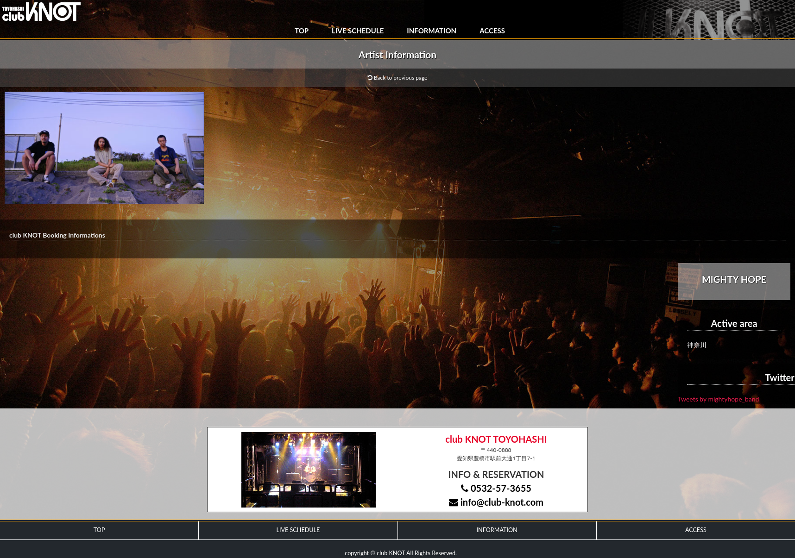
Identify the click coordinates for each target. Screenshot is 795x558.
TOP (302, 30)
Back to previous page (398, 77)
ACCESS (492, 30)
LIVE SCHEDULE (358, 30)
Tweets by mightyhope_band (718, 399)
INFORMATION (431, 30)
